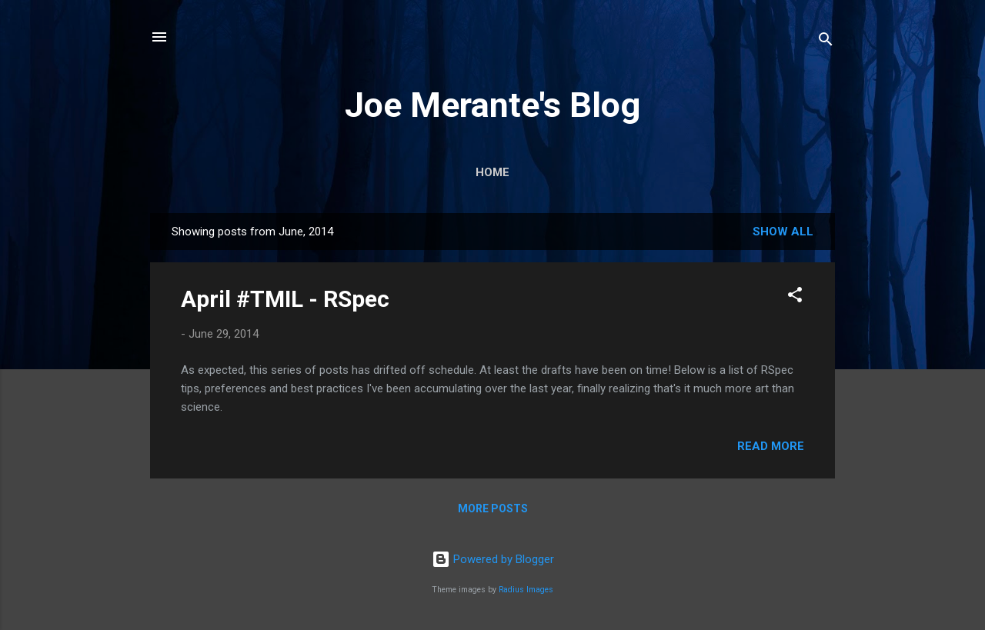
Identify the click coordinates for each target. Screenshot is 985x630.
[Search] (825, 41)
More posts (493, 508)
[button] (795, 297)
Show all (783, 231)
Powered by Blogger (493, 559)
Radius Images (526, 590)
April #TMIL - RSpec (285, 298)
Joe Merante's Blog (492, 105)
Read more (770, 446)
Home (492, 172)
